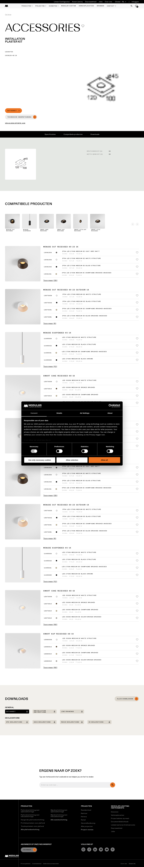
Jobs (101, 1)
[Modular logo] (12, 857)
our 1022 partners (38, 424)
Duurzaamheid (90, 1)
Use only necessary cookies (39, 460)
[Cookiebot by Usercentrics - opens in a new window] (110, 405)
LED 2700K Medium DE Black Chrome (77, 359)
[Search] (131, 6)
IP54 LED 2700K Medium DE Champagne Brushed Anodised (86, 273)
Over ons (108, 1)
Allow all (104, 460)
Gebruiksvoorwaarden (51, 863)
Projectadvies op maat (120, 818)
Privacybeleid (25, 863)
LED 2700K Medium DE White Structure (79, 337)
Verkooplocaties (117, 815)
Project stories (87, 830)
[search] (112, 784)
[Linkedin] (95, 849)
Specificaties (50, 134)
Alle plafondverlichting (30, 829)
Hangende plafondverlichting (32, 820)
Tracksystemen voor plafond (32, 826)
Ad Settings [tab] (84, 413)
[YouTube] (106, 849)
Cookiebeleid (36, 863)
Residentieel (86, 810)
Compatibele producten (73, 134)
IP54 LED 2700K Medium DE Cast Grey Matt (81, 251)
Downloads (95, 134)
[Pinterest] (112, 849)
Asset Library (77, 1)
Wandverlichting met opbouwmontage (59, 811)
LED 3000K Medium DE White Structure (79, 380)
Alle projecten (87, 826)
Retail (83, 820)
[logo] (6, 6)
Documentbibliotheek (119, 822)
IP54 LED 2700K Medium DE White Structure (81, 258)
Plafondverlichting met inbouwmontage (30, 815)
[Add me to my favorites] (82, 26)
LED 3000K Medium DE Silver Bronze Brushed (81, 617)
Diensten (114, 812)
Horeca (84, 817)
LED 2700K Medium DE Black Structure (79, 344)
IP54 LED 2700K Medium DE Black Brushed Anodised (84, 316)
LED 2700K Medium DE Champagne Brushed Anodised (84, 351)
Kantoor (84, 813)
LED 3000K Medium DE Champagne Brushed (80, 394)
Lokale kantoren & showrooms (123, 825)
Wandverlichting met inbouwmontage (59, 815)
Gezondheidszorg (88, 823)
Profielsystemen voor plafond (33, 823)
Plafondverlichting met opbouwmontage (30, 811)
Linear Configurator (62, 1)
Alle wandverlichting (59, 820)
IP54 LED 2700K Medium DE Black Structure (81, 265)
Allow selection (72, 460)
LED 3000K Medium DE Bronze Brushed (78, 387)
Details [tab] (59, 413)
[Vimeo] (101, 849)
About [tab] (110, 413)
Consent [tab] (34, 413)
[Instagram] (83, 849)
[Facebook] (89, 849)
